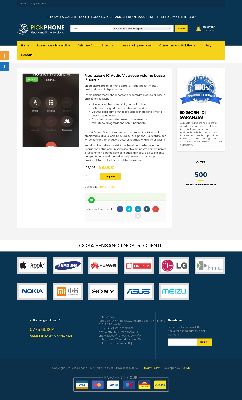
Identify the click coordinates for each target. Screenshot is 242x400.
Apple (102, 187)
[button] (212, 30)
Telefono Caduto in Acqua (96, 45)
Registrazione (38, 3)
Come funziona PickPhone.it (178, 45)
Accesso (24, 3)
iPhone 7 (112, 187)
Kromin (185, 368)
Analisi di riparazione (136, 45)
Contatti (27, 55)
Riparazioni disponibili (53, 45)
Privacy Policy (151, 368)
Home (25, 45)
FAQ (208, 45)
